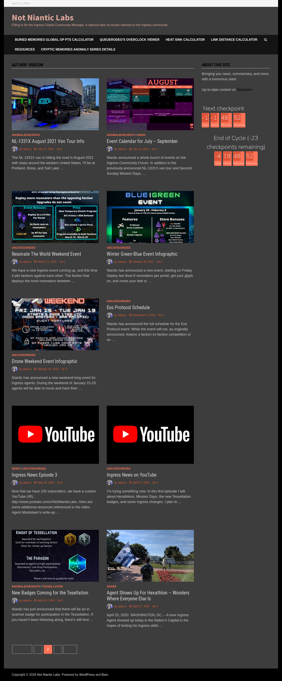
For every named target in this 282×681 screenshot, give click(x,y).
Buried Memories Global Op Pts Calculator (54, 39)
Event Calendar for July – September (142, 141)
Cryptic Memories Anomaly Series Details (78, 49)
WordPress (87, 674)
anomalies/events (26, 134)
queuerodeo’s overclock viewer (130, 39)
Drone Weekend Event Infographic (44, 361)
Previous (22, 649)
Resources (25, 49)
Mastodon (244, 90)
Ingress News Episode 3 (34, 475)
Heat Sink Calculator (185, 39)
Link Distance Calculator (234, 39)
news (141, 134)
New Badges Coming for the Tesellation (50, 593)
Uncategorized (23, 247)
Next (70, 649)
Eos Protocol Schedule (128, 307)
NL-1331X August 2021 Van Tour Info (48, 141)
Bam (105, 674)
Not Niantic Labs (43, 17)
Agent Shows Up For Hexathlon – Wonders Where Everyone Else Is (148, 596)
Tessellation (52, 586)
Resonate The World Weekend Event (46, 254)
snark (112, 586)
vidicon (27, 149)
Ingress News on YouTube (131, 475)
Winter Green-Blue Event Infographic (142, 254)
